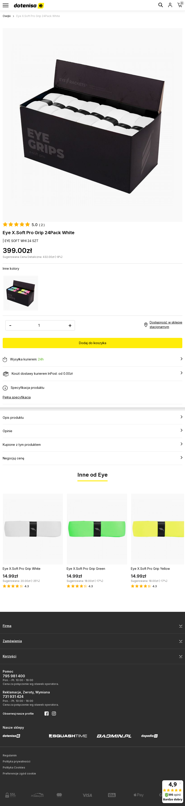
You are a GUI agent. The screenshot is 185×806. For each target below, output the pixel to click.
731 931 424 (13, 696)
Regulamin (10, 755)
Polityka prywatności (16, 761)
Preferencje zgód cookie (19, 773)
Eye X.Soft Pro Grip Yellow (150, 568)
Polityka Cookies (14, 767)
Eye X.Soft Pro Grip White (21, 568)
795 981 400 (14, 676)
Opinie (92, 431)
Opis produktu (92, 417)
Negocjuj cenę (92, 458)
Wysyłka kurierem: (92, 359)
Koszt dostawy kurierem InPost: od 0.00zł (92, 373)
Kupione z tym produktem (92, 444)
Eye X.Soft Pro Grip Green (86, 568)
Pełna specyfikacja (17, 397)
